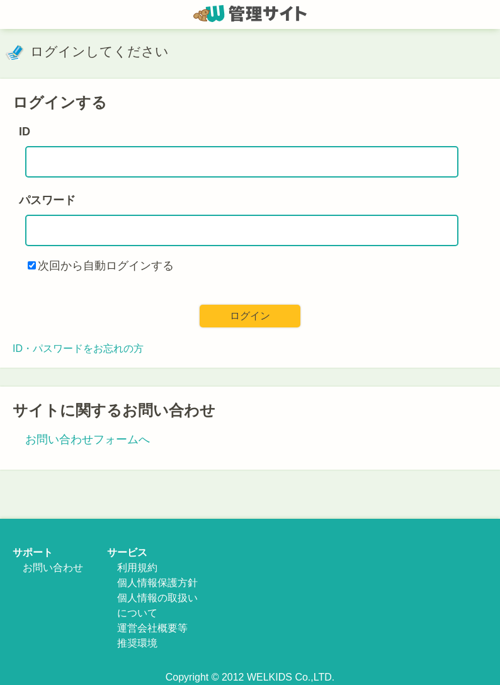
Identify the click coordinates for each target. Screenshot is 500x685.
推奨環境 (137, 643)
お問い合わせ (53, 567)
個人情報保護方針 (157, 582)
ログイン (250, 315)
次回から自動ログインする (106, 265)
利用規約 (137, 567)
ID (24, 131)
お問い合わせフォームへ (87, 439)
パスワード (47, 200)
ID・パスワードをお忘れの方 (78, 348)
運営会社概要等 (152, 628)
